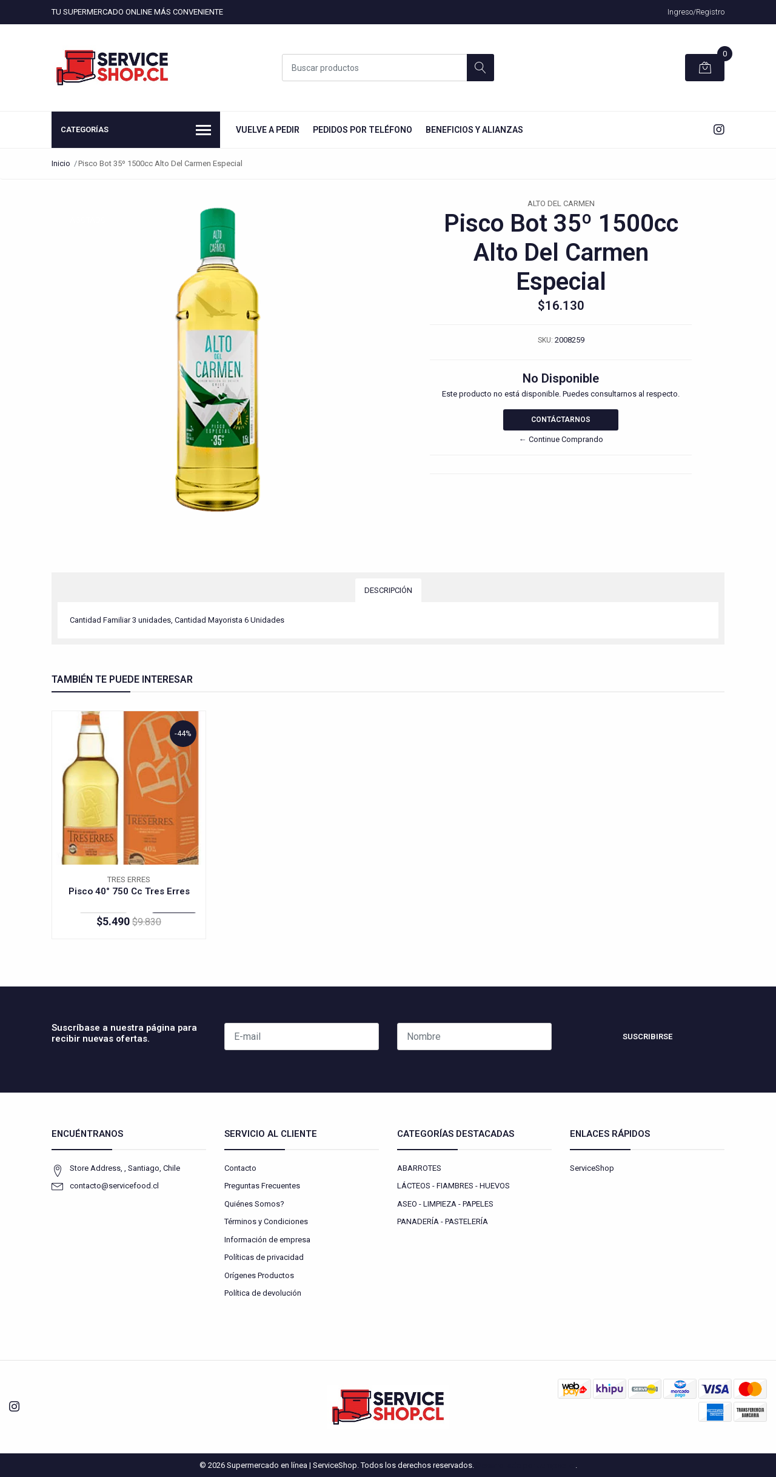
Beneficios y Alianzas (474, 130)
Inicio (61, 163)
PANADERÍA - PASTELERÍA (442, 1221)
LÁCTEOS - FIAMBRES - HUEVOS (453, 1185)
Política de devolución (262, 1293)
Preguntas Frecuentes (262, 1185)
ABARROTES (419, 1168)
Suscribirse (647, 1036)
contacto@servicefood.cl (114, 1185)
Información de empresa (267, 1239)
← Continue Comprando (561, 439)
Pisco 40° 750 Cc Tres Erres (129, 891)
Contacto (240, 1168)
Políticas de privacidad (264, 1257)
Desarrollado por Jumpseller (525, 1465)
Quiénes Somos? (254, 1203)
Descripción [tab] (388, 590)
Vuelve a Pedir (267, 130)
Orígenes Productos (259, 1275)
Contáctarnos (560, 419)
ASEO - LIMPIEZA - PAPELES (445, 1203)
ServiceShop (592, 1168)
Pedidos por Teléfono (362, 130)
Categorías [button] (136, 131)
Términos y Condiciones (266, 1221)
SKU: (545, 340)
